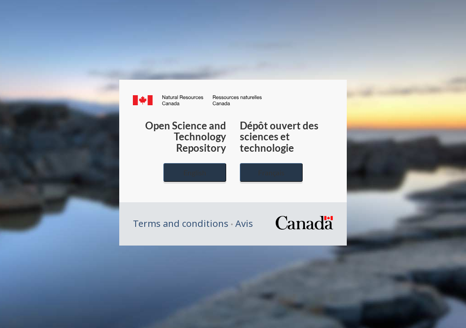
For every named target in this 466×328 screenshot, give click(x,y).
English (194, 172)
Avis (244, 223)
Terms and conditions (180, 223)
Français (271, 172)
